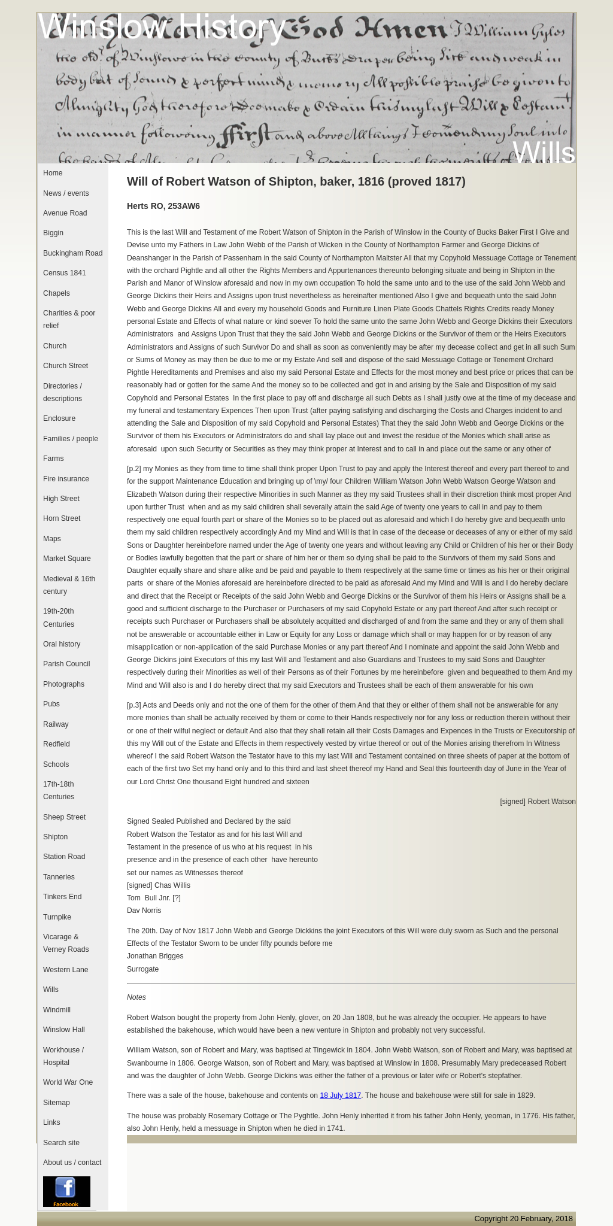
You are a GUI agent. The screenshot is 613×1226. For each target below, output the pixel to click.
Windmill (57, 1010)
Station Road (64, 856)
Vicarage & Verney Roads (66, 943)
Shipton (55, 837)
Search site (61, 1143)
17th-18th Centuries (58, 790)
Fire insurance (66, 479)
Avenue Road (65, 213)
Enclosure (59, 418)
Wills (51, 989)
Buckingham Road (72, 253)
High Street (61, 498)
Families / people (70, 439)
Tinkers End (62, 897)
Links (51, 1122)
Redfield (56, 744)
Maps (52, 539)
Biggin (53, 233)
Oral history (61, 644)
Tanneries (59, 877)
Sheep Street (64, 817)
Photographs (63, 684)
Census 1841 (64, 273)
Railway (56, 724)
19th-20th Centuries (58, 617)
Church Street (65, 366)
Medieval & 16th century (69, 585)
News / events (66, 193)
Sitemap (56, 1102)
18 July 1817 (340, 1095)
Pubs (51, 704)
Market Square (67, 558)
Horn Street (61, 518)
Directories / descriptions (62, 392)
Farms (53, 458)
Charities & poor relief (69, 319)
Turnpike (57, 917)
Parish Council (66, 664)
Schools (56, 764)
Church (54, 346)
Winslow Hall (64, 1029)
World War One (68, 1082)
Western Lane (65, 970)
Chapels (56, 293)
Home (52, 173)
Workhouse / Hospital (63, 1056)
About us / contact (72, 1162)
